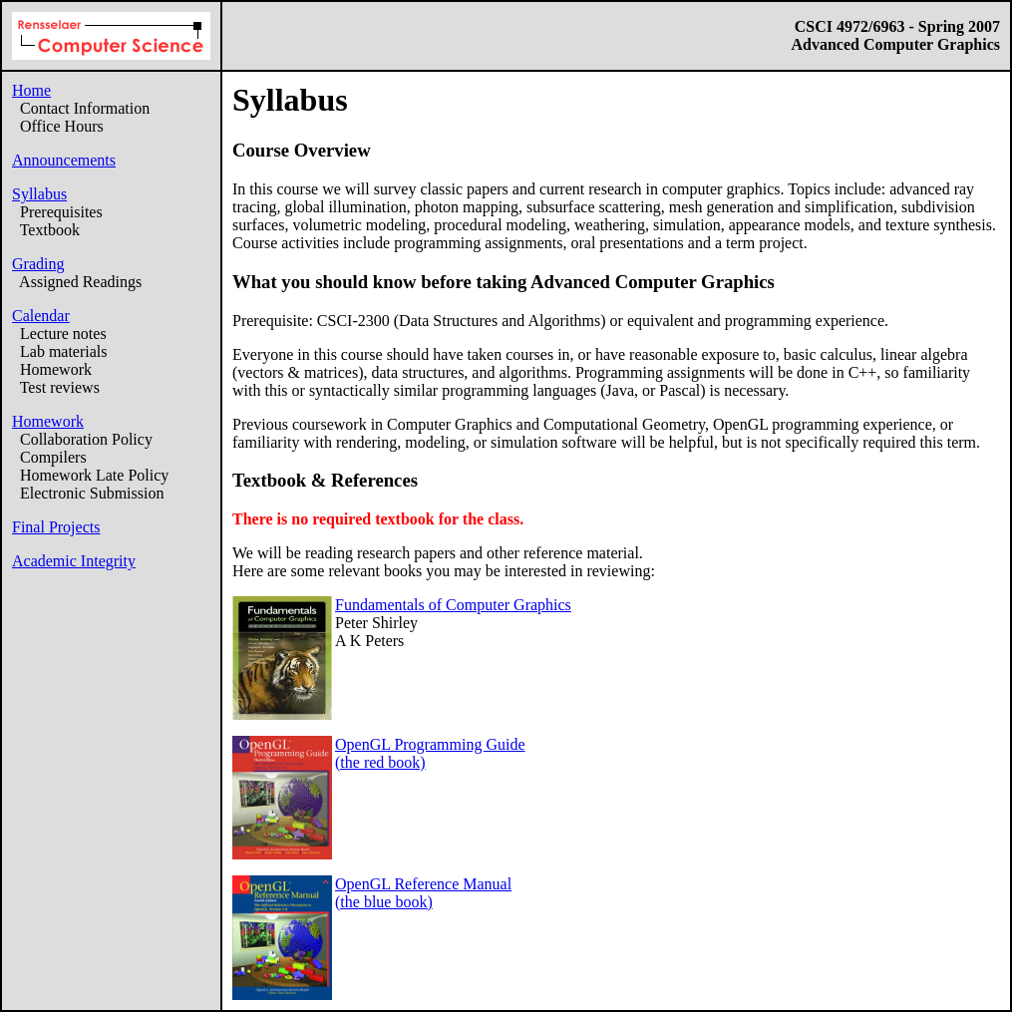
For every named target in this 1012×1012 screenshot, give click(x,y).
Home (31, 90)
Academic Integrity (74, 560)
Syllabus (39, 193)
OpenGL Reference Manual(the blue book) (423, 892)
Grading (38, 263)
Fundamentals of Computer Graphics (453, 604)
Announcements (64, 160)
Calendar (41, 315)
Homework (48, 421)
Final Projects (56, 526)
